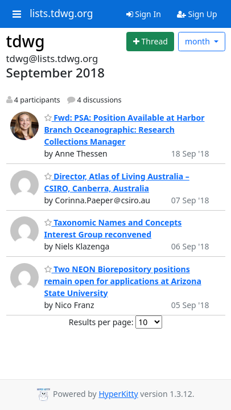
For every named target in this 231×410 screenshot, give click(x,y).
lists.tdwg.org (61, 13)
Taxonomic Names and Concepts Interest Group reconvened (113, 228)
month (198, 41)
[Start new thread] (150, 41)
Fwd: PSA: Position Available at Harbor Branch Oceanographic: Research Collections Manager (124, 129)
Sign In (143, 14)
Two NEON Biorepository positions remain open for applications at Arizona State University (122, 281)
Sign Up (197, 14)
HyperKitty (118, 393)
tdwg (25, 41)
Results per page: (101, 322)
